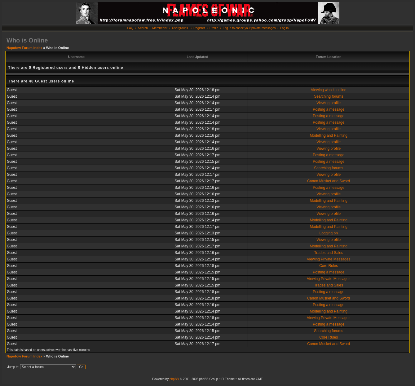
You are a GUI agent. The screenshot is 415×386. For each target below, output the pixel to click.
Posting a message (328, 109)
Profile (214, 28)
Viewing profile (328, 103)
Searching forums (328, 96)
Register (199, 28)
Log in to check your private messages (249, 28)
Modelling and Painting (328, 135)
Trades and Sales (328, 253)
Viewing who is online (329, 90)
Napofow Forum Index (24, 48)
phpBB (174, 379)
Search (143, 28)
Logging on (329, 233)
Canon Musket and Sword (328, 181)
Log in (284, 28)
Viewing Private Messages (329, 259)
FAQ (130, 28)
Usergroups (180, 28)
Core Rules (328, 266)
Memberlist (159, 28)
